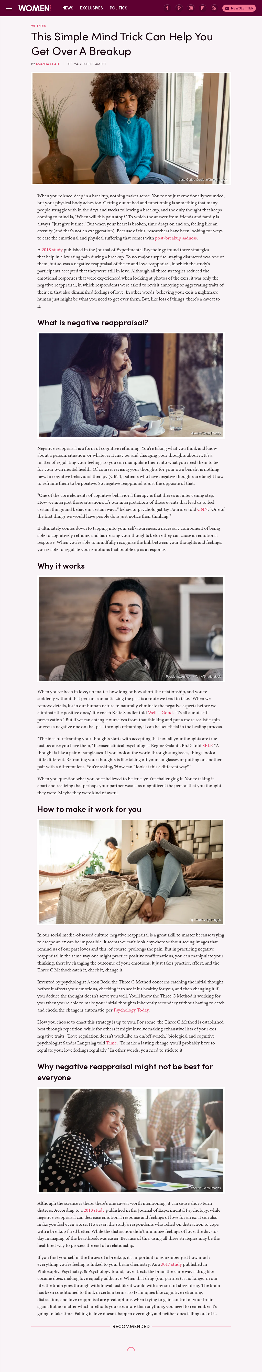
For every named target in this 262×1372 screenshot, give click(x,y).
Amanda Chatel (48, 64)
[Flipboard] (202, 8)
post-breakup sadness (176, 237)
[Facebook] (167, 8)
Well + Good (160, 712)
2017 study (171, 1264)
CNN (202, 509)
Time (111, 1042)
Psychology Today (131, 1009)
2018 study (52, 249)
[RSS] (214, 8)
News (67, 8)
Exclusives (91, 8)
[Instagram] (191, 8)
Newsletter (239, 8)
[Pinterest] (179, 8)
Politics (118, 8)
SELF (207, 745)
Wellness (38, 26)
